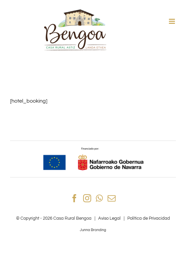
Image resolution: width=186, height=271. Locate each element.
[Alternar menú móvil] (172, 21)
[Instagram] (87, 198)
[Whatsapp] (99, 198)
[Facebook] (74, 198)
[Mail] (112, 198)
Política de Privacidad (148, 218)
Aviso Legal (109, 218)
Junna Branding (93, 230)
